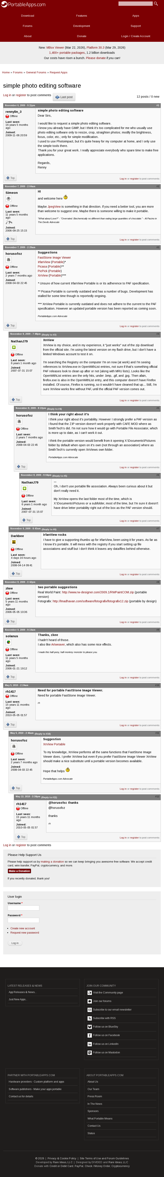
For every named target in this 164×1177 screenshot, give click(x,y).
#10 (157, 685)
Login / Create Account (135, 36)
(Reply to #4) (54, 409)
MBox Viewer (55, 47)
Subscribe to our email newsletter (110, 1010)
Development (81, 26)
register (21, 95)
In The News (95, 1103)
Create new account (22, 928)
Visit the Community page (105, 993)
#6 (158, 475)
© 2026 (39, 1158)
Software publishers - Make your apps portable (35, 1089)
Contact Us (94, 1125)
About (27, 36)
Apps (135, 15)
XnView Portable (54, 744)
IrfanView (44, 262)
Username (15, 903)
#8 (158, 582)
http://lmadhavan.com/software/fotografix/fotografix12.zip (90, 601)
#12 (157, 796)
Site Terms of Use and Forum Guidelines (104, 1158)
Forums (27, 26)
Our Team (93, 1089)
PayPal (79, 1166)
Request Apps (58, 72)
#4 (158, 334)
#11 (157, 733)
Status (91, 1133)
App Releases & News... (23, 992)
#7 (158, 528)
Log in (7, 95)
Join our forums (99, 1001)
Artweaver (58, 644)
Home (6, 72)
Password (15, 915)
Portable (57, 262)
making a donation (52, 861)
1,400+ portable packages (67, 52)
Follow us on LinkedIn (103, 1044)
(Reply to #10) (43, 734)
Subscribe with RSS (102, 1018)
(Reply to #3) (49, 334)
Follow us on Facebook (104, 1035)
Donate (81, 36)
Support (136, 26)
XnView (43, 275)
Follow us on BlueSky (103, 1027)
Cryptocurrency (120, 1166)
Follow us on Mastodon (104, 1053)
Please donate (96, 58)
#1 (158, 105)
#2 (158, 186)
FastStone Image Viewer (54, 257)
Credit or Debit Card (61, 1166)
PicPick (42, 271)
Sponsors (93, 1111)
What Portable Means (100, 1118)
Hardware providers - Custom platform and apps (36, 1081)
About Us (93, 1081)
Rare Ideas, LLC (63, 1162)
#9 (158, 629)
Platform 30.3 (95, 47)
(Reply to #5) (59, 476)
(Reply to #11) (49, 797)
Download (27, 15)
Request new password (24, 932)
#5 (158, 408)
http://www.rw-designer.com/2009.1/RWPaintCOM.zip (98, 592)
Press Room (95, 1096)
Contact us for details (21, 1096)
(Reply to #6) (49, 529)
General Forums (36, 72)
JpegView (54, 206)
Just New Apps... (18, 999)
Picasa (42, 266)
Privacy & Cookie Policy (62, 1158)
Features (81, 15)
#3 (158, 247)
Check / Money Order (97, 1166)
